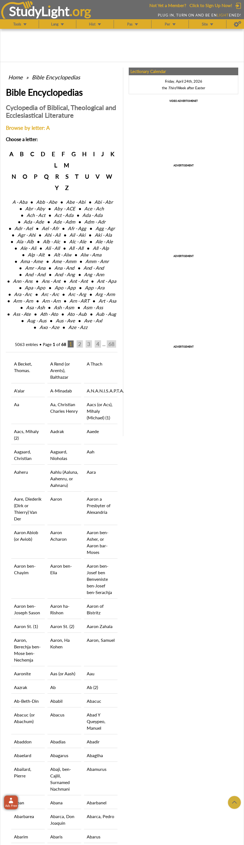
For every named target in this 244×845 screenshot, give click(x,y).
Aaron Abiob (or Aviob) (26, 536)
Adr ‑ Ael (24, 228)
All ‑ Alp (101, 248)
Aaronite (22, 673)
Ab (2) (92, 687)
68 (111, 344)
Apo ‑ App (65, 288)
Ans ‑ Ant (51, 281)
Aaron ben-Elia (61, 569)
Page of (54, 344)
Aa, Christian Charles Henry (64, 408)
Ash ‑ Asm (64, 307)
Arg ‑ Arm (105, 294)
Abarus (93, 836)
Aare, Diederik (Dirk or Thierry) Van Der (27, 508)
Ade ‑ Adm (64, 222)
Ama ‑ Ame (31, 261)
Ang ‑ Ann (94, 274)
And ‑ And (93, 268)
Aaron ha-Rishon (59, 609)
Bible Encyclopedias (56, 77)
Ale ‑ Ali (28, 248)
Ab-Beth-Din (26, 701)
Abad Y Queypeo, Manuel (96, 721)
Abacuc (94, 701)
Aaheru (21, 472)
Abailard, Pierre (22, 772)
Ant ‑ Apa (106, 281)
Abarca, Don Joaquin (62, 820)
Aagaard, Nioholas (58, 455)
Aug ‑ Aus (36, 321)
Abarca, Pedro (100, 816)
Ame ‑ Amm (64, 261)
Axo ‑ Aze (49, 327)
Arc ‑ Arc (50, 294)
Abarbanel (96, 802)
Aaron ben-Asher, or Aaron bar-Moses (97, 542)
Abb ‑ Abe (46, 202)
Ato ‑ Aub (77, 314)
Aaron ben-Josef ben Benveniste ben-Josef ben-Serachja (99, 579)
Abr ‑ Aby (35, 208)
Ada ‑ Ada (92, 215)
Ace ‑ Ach (94, 208)
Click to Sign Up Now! (210, 5)
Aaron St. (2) (62, 626)
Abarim (21, 836)
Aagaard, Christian (23, 455)
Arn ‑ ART (79, 301)
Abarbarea (24, 816)
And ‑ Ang (65, 274)
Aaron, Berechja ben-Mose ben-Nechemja (27, 649)
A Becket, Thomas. (23, 367)
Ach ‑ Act (36, 215)
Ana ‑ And (64, 268)
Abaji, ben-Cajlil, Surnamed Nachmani (60, 778)
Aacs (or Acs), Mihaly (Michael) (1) (100, 411)
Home (15, 77)
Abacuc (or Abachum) (24, 718)
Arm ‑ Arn (23, 301)
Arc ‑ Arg (77, 294)
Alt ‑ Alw (62, 255)
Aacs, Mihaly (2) (26, 434)
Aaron (56, 498)
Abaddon (23, 741)
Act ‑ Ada (63, 215)
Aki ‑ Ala (103, 235)
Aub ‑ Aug (106, 314)
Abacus (57, 714)
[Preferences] (237, 24)
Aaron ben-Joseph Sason (27, 609)
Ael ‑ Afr (50, 228)
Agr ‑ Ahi (26, 235)
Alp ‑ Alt (36, 255)
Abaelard (22, 755)
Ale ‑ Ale (104, 241)
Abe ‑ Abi (75, 202)
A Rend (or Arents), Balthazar (60, 370)
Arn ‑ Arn (51, 301)
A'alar (19, 390)
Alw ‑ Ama (90, 255)
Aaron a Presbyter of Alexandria (99, 505)
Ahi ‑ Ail (52, 235)
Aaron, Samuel (101, 640)
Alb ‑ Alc (51, 241)
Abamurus (96, 769)
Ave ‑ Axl (93, 321)
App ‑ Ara (94, 288)
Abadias (58, 741)
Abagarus (59, 755)
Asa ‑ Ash (35, 307)
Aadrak (57, 431)
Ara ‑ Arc (23, 294)
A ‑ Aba (19, 202)
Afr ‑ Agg (77, 228)
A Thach (94, 363)
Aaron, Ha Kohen (60, 643)
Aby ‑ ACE (64, 208)
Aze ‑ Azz (78, 327)
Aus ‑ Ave (65, 321)
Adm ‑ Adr (94, 222)
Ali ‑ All (52, 248)
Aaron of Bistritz (95, 609)
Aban (19, 802)
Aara (91, 472)
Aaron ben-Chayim (25, 569)
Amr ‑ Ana (35, 268)
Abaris (56, 836)
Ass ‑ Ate (22, 314)
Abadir (93, 741)
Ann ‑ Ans (22, 281)
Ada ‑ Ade (34, 222)
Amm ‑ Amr (97, 261)
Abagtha (95, 755)
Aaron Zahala (100, 626)
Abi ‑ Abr (103, 202)
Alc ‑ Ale (77, 241)
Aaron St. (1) (26, 626)
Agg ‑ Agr (105, 228)
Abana (56, 802)
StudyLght (39, 11)
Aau (90, 673)
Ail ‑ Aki (77, 235)
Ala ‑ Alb (25, 241)
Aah (90, 451)
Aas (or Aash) (62, 673)
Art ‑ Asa (107, 301)
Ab (53, 687)
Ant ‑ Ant (78, 281)
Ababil (56, 701)
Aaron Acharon (58, 536)
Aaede (93, 431)
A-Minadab (61, 390)
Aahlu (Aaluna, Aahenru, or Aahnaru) (64, 478)
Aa (16, 404)
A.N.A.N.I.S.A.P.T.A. (102, 390)
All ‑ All (76, 248)
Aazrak (20, 687)
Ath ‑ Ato (49, 314)
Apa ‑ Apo (35, 288)
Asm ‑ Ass (93, 307)
